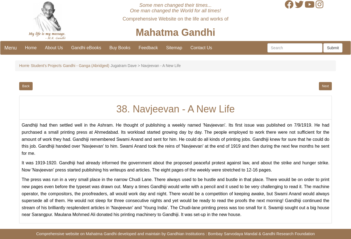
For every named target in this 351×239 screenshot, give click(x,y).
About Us (54, 47)
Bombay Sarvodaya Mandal (232, 234)
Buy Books (119, 47)
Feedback (148, 47)
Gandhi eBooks (86, 47)
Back (26, 86)
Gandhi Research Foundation (288, 234)
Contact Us (201, 47)
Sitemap (174, 47)
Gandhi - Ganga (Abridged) (86, 65)
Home (31, 47)
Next (325, 86)
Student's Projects (46, 65)
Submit (333, 48)
